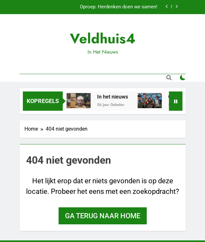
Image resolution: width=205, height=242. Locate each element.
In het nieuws (113, 97)
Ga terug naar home (102, 216)
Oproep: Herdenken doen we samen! (118, 7)
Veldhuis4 (102, 38)
